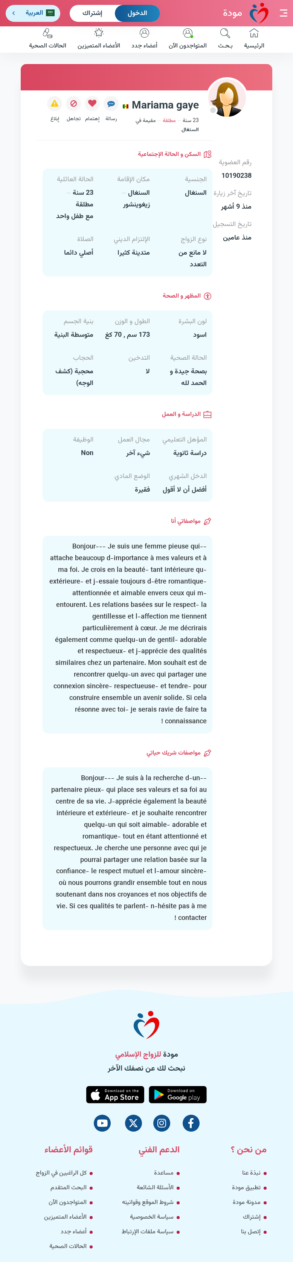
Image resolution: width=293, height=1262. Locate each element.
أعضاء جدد (144, 39)
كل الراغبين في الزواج (61, 1173)
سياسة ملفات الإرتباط (148, 1232)
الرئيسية (254, 39)
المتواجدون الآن (188, 39)
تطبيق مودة (246, 1188)
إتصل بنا (251, 1232)
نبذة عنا (251, 1173)
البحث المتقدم (68, 1188)
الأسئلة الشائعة (155, 1188)
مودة (246, 13)
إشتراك (92, 13)
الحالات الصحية (47, 39)
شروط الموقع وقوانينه (148, 1202)
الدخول (137, 13)
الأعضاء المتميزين (99, 39)
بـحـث (225, 39)
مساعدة (164, 1173)
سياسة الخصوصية (152, 1217)
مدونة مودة (247, 1202)
